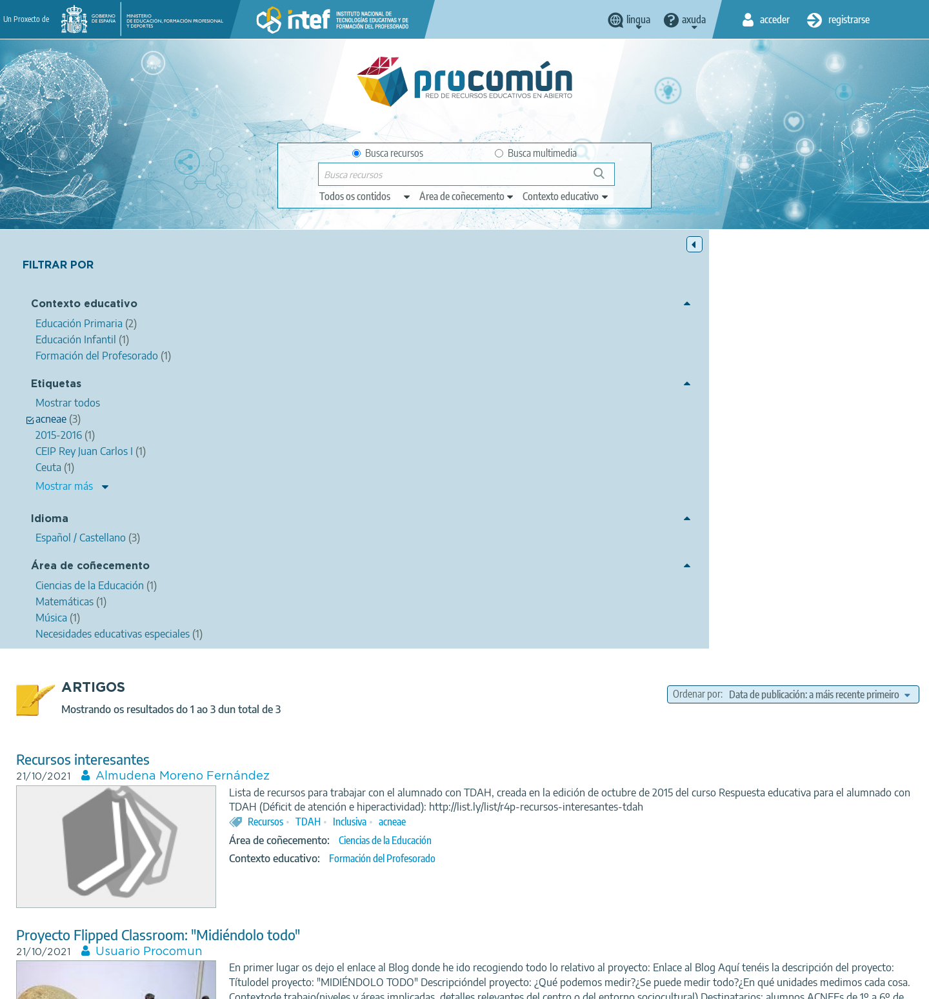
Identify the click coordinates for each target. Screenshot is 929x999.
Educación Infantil (596, 855)
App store (385, 932)
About (216, 983)
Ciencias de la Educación (617, 436)
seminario (534, 818)
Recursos (497, 417)
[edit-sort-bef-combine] (819, 275)
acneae (624, 417)
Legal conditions (279, 983)
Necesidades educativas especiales (677, 837)
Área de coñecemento (90, 569)
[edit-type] (365, 196)
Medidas (640, 622)
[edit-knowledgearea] (467, 196)
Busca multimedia (536, 152)
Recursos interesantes (315, 340)
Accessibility (511, 983)
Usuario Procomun (381, 533)
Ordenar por (697, 275)
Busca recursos (387, 152)
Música (585, 837)
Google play (496, 932)
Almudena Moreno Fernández (415, 357)
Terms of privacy (362, 983)
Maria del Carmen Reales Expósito (427, 729)
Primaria (685, 622)
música (768, 818)
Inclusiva (582, 417)
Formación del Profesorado (614, 454)
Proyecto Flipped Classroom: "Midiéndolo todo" (390, 516)
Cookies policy (441, 983)
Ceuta (491, 818)
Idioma (49, 521)
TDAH (540, 417)
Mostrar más (64, 488)
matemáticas (586, 622)
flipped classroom (514, 622)
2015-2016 (683, 818)
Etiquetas (56, 386)
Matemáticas (596, 641)
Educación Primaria (598, 659)
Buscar (605, 178)
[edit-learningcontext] (566, 196)
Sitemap (569, 983)
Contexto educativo (84, 307)
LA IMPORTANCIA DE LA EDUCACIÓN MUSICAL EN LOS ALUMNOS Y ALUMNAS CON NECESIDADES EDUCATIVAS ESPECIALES (554, 705)
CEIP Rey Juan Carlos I (607, 818)
